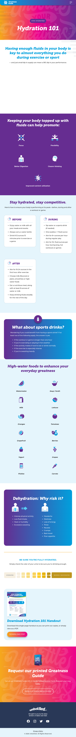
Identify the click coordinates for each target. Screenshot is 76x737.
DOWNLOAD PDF (17, 634)
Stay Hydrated (38, 21)
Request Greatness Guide (38, 691)
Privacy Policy (38, 731)
